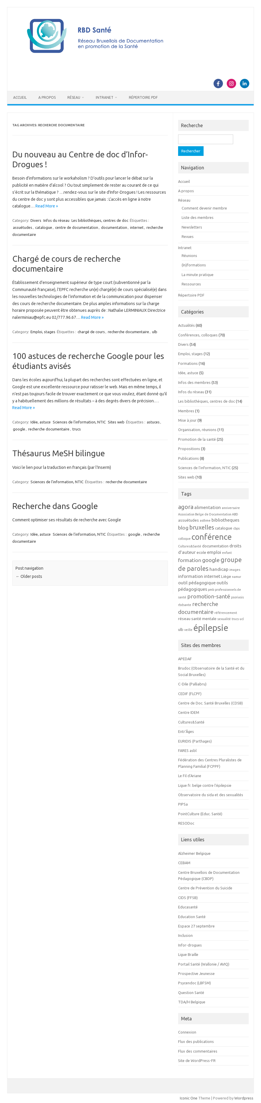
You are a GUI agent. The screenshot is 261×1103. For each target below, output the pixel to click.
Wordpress (243, 1098)
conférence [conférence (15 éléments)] (212, 536)
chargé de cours (91, 332)
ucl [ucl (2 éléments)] (242, 619)
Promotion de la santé (197, 439)
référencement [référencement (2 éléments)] (225, 613)
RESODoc (186, 823)
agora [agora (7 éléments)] (185, 506)
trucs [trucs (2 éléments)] (235, 619)
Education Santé (192, 917)
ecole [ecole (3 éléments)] (201, 552)
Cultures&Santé (191, 722)
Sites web (116, 422)
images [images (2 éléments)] (234, 569)
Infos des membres (194, 382)
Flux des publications (196, 1041)
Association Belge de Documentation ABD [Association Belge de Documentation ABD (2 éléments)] (208, 514)
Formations (188, 363)
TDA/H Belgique (191, 1002)
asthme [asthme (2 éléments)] (205, 520)
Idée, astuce (40, 422)
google (19, 429)
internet (137, 227)
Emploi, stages (42, 332)
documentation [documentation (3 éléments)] (215, 546)
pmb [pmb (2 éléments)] (211, 589)
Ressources (191, 284)
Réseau (73, 97)
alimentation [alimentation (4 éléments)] (207, 507)
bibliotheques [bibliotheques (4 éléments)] (225, 519)
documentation (114, 227)
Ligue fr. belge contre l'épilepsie (204, 785)
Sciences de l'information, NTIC (79, 422)
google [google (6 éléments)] (211, 560)
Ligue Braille (188, 954)
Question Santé (191, 992)
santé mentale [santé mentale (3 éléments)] (203, 619)
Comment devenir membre (204, 208)
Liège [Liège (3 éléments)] (226, 576)
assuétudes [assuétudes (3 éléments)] (188, 520)
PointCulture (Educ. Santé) (200, 814)
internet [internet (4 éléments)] (212, 576)
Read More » (46, 206)
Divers (35, 220)
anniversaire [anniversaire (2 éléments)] (231, 508)
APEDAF (185, 659)
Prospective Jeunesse (196, 973)
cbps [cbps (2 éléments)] (236, 528)
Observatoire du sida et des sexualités (210, 795)
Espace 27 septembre (196, 926)
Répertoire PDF (143, 97)
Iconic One (188, 1098)
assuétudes (22, 227)
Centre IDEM (188, 712)
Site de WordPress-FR (197, 1060)
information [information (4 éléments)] (190, 576)
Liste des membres (198, 217)
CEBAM (184, 863)
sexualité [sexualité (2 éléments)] (224, 619)
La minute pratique (198, 275)
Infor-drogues (190, 945)
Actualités (186, 325)
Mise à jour (187, 420)
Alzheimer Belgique (194, 853)
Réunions (189, 255)
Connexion (187, 1032)
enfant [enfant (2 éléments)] (227, 552)
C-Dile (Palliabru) (192, 684)
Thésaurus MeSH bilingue (58, 453)
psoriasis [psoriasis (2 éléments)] (237, 597)
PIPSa (183, 804)
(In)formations (194, 265)
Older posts (29, 576)
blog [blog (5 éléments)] (183, 527)
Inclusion (185, 935)
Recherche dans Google (55, 505)
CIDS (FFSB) (188, 898)
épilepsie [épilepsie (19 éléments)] (210, 628)
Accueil (20, 97)
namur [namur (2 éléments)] (236, 576)
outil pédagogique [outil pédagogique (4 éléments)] (197, 582)
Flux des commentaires (197, 1051)
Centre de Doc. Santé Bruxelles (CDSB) (210, 703)
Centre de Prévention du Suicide (205, 888)
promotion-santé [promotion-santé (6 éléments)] (208, 596)
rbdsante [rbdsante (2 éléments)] (184, 605)
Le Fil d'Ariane (189, 776)
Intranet (104, 97)
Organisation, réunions (197, 430)
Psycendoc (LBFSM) (194, 983)
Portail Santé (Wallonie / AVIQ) (203, 964)
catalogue (43, 227)
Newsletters (192, 227)
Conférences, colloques (198, 335)
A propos (47, 97)
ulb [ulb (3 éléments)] (180, 629)
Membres (186, 411)
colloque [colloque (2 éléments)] (184, 538)
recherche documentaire (128, 332)
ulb (154, 332)
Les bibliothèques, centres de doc (99, 220)
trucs (76, 429)
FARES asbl (187, 750)
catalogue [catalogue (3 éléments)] (223, 528)
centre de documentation (76, 227)
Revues (188, 236)
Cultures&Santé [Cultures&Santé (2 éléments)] (189, 546)
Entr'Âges (186, 731)
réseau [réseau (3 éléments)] (184, 619)
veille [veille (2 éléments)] (188, 629)
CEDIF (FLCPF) (190, 694)
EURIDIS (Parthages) (195, 741)
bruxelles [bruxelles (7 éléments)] (201, 527)
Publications (188, 458)
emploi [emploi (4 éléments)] (214, 552)
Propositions (189, 449)
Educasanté (188, 907)
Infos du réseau (56, 220)
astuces (153, 422)
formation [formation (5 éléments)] (189, 560)
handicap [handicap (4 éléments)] (218, 569)
